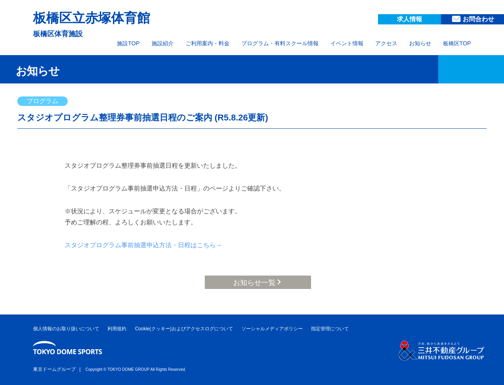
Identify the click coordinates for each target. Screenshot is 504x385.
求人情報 (409, 19)
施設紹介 (163, 43)
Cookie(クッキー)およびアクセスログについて (184, 328)
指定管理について (330, 328)
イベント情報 (346, 43)
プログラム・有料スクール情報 (280, 43)
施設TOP (128, 43)
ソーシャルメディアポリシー (272, 328)
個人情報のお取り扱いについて (66, 328)
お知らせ (420, 43)
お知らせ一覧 (254, 283)
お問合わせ (478, 19)
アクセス (386, 43)
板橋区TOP (457, 43)
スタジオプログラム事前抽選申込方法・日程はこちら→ (143, 245)
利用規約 (116, 328)
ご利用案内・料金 (207, 43)
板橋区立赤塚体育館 (91, 18)
